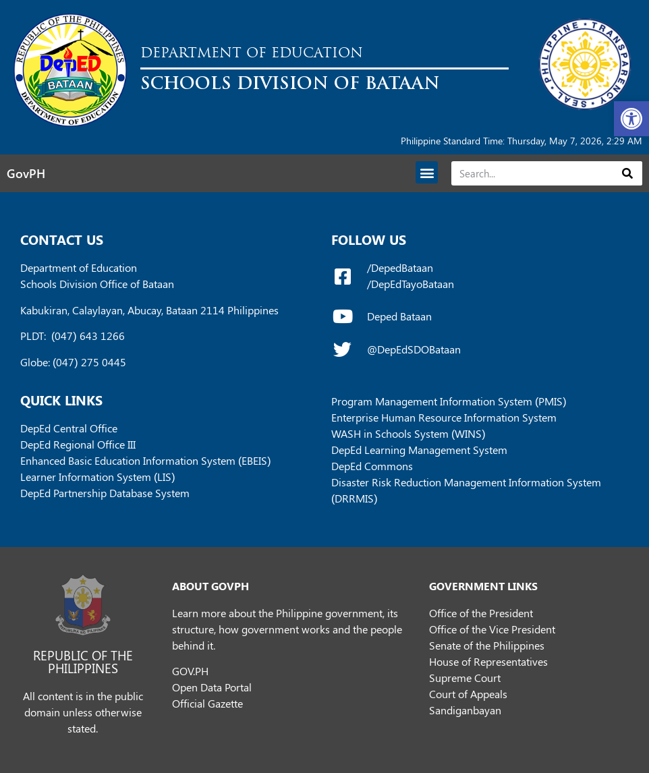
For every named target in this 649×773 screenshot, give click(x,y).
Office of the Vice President (492, 629)
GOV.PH (190, 671)
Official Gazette (207, 703)
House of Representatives (488, 661)
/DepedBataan (400, 267)
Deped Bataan (399, 316)
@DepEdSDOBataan (414, 349)
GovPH (26, 173)
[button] (631, 118)
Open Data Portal (212, 687)
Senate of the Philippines (486, 645)
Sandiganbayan (465, 710)
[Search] (627, 173)
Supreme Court (465, 677)
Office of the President (481, 613)
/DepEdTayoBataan (410, 284)
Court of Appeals (468, 694)
